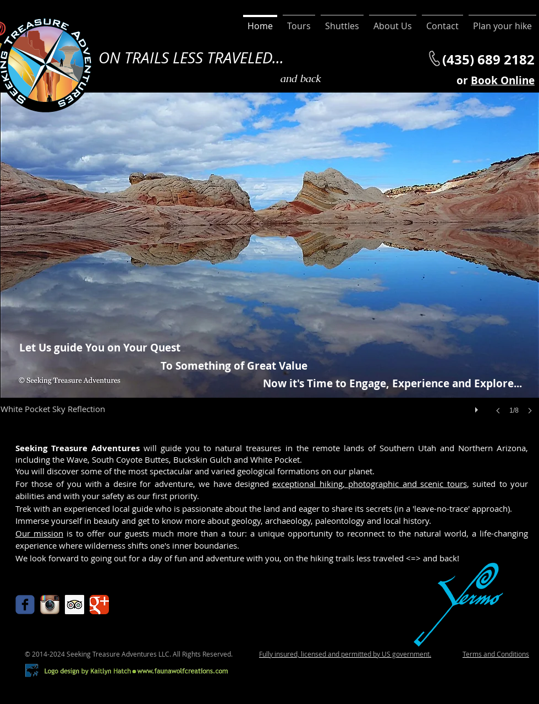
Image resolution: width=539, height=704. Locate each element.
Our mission (39, 533)
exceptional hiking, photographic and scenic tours (369, 483)
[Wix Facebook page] (25, 604)
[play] (478, 407)
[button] (270, 264)
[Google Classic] (99, 604)
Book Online (503, 80)
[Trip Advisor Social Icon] (74, 604)
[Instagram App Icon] (49, 604)
